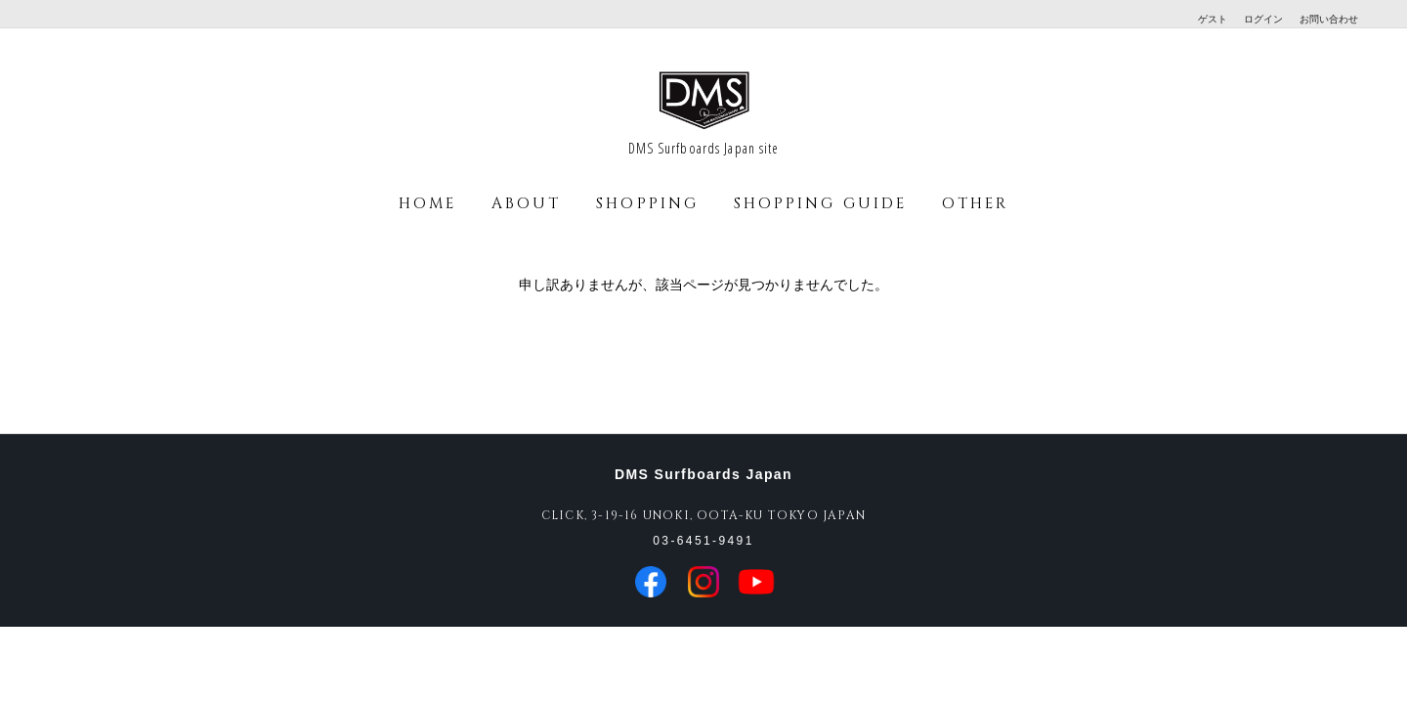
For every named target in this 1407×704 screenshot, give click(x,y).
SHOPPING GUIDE (820, 204)
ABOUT (526, 204)
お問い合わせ (1329, 19)
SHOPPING (647, 204)
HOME (427, 204)
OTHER (975, 204)
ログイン (1263, 19)
